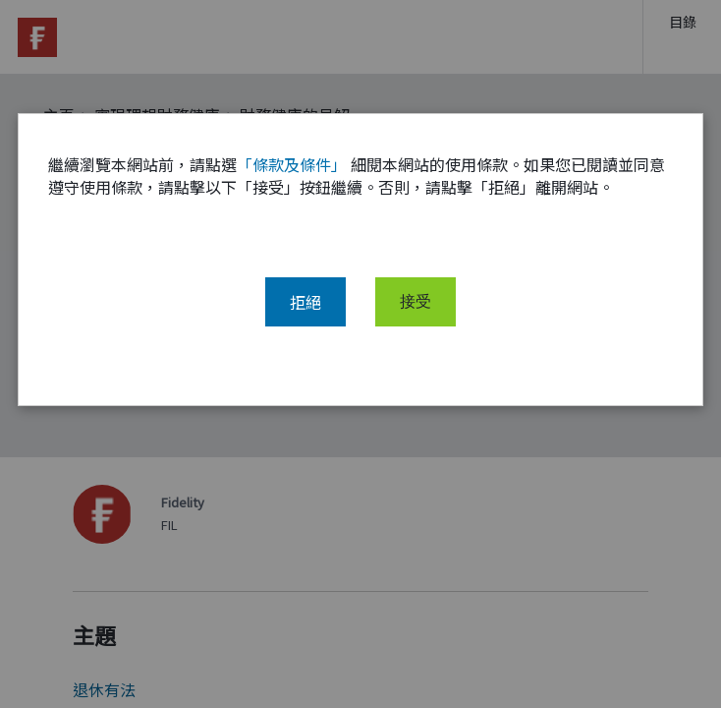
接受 (415, 302)
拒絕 (305, 302)
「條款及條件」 (292, 164)
